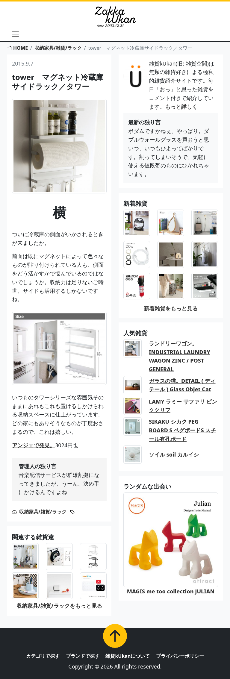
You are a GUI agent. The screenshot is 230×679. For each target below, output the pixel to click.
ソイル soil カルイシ (174, 454)
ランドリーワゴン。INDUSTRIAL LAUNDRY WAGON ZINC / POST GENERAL (179, 356)
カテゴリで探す (43, 656)
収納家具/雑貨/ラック (58, 48)
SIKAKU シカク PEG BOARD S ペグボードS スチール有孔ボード (182, 430)
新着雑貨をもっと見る (171, 308)
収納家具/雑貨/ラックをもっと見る (59, 605)
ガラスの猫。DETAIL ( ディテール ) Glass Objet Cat (182, 385)
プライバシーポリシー (180, 656)
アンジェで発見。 (33, 445)
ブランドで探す (82, 656)
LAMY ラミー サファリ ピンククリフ (183, 406)
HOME (17, 48)
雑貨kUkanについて (127, 656)
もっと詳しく (181, 106)
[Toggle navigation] (15, 34)
